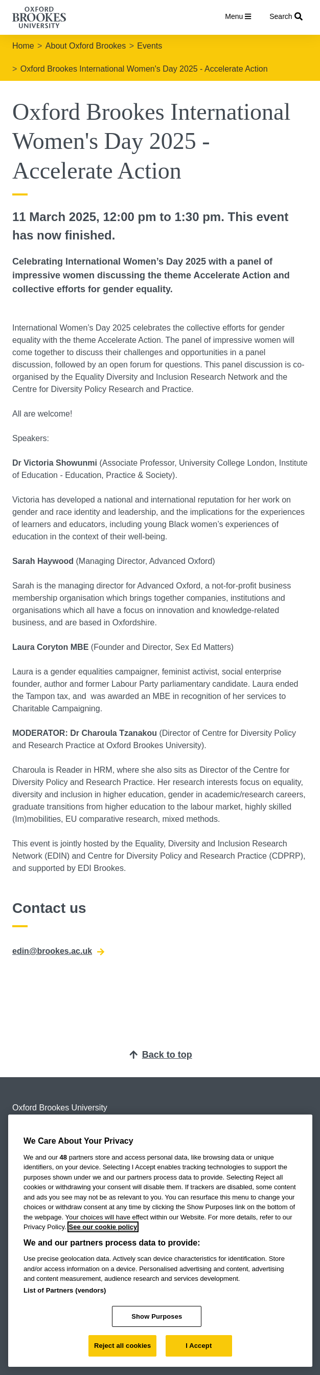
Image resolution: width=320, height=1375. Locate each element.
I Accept (199, 1345)
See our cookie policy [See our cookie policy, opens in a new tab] (103, 1227)
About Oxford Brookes (85, 45)
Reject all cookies (122, 1345)
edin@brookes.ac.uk (58, 951)
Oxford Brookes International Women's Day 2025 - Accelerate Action (144, 68)
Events (149, 45)
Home (23, 45)
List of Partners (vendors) (65, 1290)
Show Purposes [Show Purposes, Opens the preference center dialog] (156, 1316)
